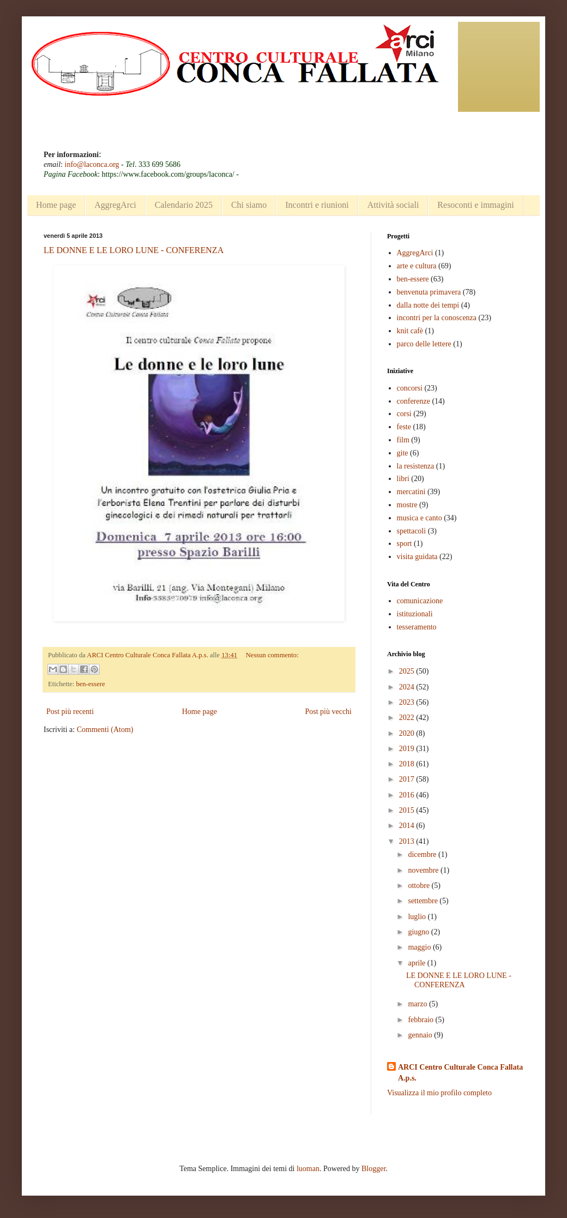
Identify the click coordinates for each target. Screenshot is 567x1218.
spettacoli (411, 531)
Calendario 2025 (184, 204)
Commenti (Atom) (105, 729)
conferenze (413, 401)
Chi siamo (249, 204)
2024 (408, 687)
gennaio (421, 1035)
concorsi (410, 388)
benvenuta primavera (429, 292)
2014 (408, 825)
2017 (408, 779)
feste (404, 427)
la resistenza (416, 466)
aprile (417, 963)
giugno (419, 932)
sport (404, 543)
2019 (408, 749)
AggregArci (115, 204)
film (403, 440)
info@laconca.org (92, 164)
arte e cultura (417, 266)
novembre (424, 870)
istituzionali (415, 614)
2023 (408, 702)
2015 (408, 810)
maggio (420, 947)
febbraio (421, 1020)
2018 (408, 764)
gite (402, 453)
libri (403, 479)
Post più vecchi (328, 711)
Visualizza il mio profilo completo (439, 1093)
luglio (417, 917)
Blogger (373, 1169)
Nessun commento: (272, 655)
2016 (408, 795)
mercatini (411, 492)
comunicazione (420, 601)
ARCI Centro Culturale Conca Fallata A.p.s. (460, 1072)
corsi (404, 414)
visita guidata (417, 557)
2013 (408, 841)
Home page (56, 204)
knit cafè (410, 331)
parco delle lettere (424, 344)
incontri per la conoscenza (437, 318)
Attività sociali (393, 204)
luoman (308, 1169)
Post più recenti (70, 711)
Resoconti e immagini (475, 204)
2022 (408, 717)
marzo (418, 1004)
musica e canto (419, 518)
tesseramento (417, 627)
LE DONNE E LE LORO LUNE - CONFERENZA (134, 250)
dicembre (423, 854)
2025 (408, 671)
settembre (423, 901)
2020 (408, 733)
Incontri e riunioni (316, 204)
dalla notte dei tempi (428, 305)
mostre (407, 505)
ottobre (419, 885)
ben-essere (90, 684)
